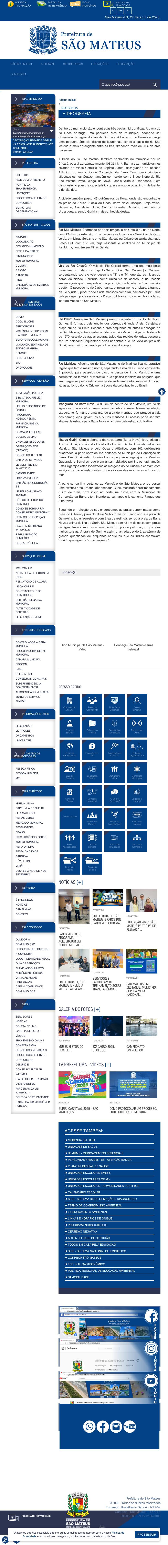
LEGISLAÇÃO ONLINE (29, 617)
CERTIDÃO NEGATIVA (81, 1231)
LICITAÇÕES (99, 64)
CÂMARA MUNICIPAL (28, 659)
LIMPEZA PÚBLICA (27, 478)
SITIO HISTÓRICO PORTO (31, 837)
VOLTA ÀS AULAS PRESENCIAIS (26, 979)
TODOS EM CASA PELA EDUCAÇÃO (90, 1244)
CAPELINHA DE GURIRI (30, 808)
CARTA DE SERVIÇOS (29, 459)
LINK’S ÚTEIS (23, 740)
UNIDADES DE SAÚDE (81, 1147)
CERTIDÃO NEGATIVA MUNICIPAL (29, 601)
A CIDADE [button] (48, 64)
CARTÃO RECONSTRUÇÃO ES (32, 484)
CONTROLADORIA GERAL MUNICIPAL (31, 644)
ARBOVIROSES (25, 326)
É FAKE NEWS (24, 899)
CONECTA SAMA (26, 1045)
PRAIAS (20, 832)
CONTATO (22, 914)
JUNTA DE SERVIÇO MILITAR (28, 698)
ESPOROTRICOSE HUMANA (32, 339)
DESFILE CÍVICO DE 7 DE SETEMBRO (31, 872)
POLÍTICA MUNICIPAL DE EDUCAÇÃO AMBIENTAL (100, 1271)
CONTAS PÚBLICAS (27, 543)
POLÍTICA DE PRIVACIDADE (32, 1097)
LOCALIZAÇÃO (24, 241)
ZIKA (18, 362)
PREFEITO (22, 175)
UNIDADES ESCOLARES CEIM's (87, 1179)
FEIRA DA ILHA (25, 846)
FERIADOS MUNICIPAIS (30, 246)
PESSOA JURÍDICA (27, 773)
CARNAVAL (22, 856)
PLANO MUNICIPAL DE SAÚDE (87, 1166)
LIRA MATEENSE (26, 813)
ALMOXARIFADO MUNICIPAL (33, 692)
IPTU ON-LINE (24, 568)
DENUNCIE (22, 1064)
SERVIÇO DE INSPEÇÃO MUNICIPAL (30, 519)
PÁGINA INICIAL (22, 64)
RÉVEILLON (23, 861)
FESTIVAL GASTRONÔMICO (85, 1264)
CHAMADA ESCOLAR (28, 432)
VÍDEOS (20, 1035)
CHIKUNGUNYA (25, 358)
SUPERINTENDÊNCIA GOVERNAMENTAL (28, 685)
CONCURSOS (24, 202)
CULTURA (21, 265)
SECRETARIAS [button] (73, 64)
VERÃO (20, 865)
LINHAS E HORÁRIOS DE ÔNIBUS (31, 408)
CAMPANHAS (23, 909)
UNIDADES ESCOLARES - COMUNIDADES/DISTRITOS (102, 1186)
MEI (18, 778)
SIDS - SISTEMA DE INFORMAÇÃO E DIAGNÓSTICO (101, 1199)
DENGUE (21, 353)
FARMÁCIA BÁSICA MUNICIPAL (27, 425)
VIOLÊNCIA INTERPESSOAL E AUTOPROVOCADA (32, 333)
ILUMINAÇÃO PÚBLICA (29, 392)
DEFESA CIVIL (24, 674)
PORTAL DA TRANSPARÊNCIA (26, 186)
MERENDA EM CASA (80, 1140)
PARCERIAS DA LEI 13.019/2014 (27, 1090)
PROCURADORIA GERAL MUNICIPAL (31, 652)
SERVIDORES (24, 1016)
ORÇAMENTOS (25, 735)
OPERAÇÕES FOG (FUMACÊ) (27, 448)
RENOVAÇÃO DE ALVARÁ (31, 581)
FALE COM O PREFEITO (30, 179)
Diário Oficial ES (25, 1083)
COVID (20, 316)
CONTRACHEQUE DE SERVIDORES (28, 593)
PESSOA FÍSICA (25, 768)
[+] (79, 882)
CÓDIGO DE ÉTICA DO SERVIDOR (29, 501)
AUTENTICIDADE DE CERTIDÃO (28, 610)
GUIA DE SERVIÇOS (28, 963)
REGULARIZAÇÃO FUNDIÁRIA (26, 536)
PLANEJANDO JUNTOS (30, 968)
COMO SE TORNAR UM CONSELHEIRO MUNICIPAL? (33, 510)
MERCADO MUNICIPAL (29, 822)
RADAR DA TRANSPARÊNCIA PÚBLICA (33, 1104)
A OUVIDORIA (24, 953)
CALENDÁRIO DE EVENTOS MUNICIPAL (32, 286)
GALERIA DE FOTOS (28, 1030)
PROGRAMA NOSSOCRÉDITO (26, 416)
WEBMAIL (22, 1074)
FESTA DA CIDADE (27, 851)
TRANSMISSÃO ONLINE (30, 1040)
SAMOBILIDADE (25, 473)
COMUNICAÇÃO (25, 944)
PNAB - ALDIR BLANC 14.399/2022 (29, 527)
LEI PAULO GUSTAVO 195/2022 (29, 493)
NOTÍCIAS (21, 904)
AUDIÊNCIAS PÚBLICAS (30, 973)
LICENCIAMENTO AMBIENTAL (86, 1212)
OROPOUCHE (24, 367)
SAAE (19, 669)
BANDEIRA (22, 275)
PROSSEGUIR (147, 1534)
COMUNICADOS (25, 991)
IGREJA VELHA (25, 803)
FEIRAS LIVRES (25, 817)
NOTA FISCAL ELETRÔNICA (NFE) (32, 574)
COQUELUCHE (25, 321)
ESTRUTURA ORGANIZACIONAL (27, 209)
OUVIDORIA (19, 74)
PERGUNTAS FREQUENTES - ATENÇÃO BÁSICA (98, 1160)
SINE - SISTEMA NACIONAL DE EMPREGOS (95, 1251)
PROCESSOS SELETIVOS (31, 198)
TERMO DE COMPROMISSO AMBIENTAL (93, 1205)
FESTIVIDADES (24, 827)
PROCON (21, 664)
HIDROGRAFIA (24, 255)
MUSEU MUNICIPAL (27, 260)
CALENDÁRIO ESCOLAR (82, 1192)
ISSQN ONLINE (25, 586)
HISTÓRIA (21, 236)
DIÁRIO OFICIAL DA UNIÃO (32, 1079)
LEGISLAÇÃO (125, 64)
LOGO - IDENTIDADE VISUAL (33, 958)
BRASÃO (21, 270)
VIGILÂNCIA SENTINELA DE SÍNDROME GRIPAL (32, 346)
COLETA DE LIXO (26, 436)
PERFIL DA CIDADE (27, 251)
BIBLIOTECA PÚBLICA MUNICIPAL (29, 399)
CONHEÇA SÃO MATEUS (83, 1257)
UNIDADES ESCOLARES (30, 441)
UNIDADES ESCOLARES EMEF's (88, 1173)
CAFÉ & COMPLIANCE (29, 986)
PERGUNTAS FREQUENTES (32, 949)
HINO (19, 279)
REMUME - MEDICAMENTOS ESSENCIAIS (94, 1153)
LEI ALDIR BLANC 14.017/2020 (26, 466)
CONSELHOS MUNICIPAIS (31, 678)
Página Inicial (67, 100)
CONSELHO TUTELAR (29, 455)
